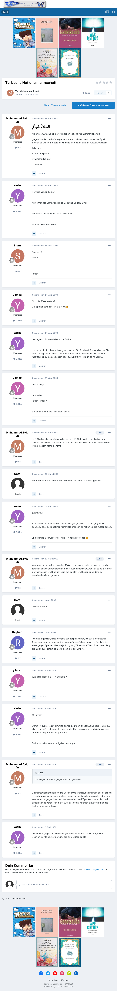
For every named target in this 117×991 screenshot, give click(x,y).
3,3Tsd (17, 320)
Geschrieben (45, 118)
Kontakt (65, 980)
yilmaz (17, 294)
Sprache (53, 980)
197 (18, 658)
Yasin (17, 185)
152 (18, 147)
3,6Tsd (17, 211)
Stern (17, 245)
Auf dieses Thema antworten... (35, 884)
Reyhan (17, 632)
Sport (35, 94)
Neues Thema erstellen (55, 105)
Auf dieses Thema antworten (93, 105)
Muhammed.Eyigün (30, 91)
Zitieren (42, 173)
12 (18, 271)
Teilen (86, 93)
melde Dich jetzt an (93, 869)
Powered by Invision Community (58, 986)
